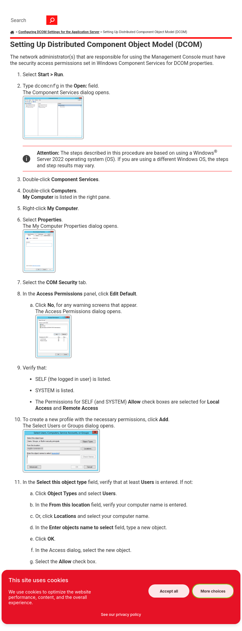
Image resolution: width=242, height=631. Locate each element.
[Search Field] (32, 20)
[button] (52, 20)
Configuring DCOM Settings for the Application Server (58, 32)
